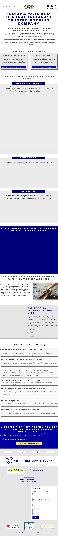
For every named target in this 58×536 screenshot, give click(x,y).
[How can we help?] (44, 512)
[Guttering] (36, 452)
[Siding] (22, 452)
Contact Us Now (39, 471)
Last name (47, 491)
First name (34, 491)
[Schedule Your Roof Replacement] (13, 67)
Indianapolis (32, 329)
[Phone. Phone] (45, 499)
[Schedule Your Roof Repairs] (44, 67)
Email (33, 502)
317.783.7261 (29, 477)
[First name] (37, 494)
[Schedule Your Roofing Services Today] (29, 443)
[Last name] (50, 494)
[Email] (44, 505)
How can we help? (35, 508)
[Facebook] (48, 6)
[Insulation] (50, 452)
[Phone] (56, 6)
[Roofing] (8, 452)
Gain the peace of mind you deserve (29, 41)
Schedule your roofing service (29, 434)
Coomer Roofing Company (18, 33)
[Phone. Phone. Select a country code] (34, 499)
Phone (33, 497)
